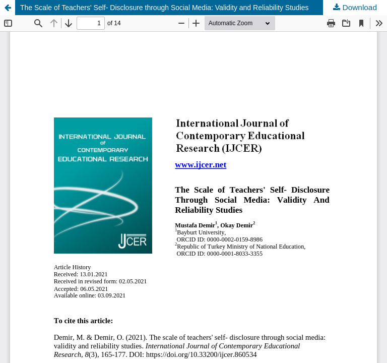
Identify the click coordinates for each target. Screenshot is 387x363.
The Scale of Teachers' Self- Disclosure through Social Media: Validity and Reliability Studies (164, 8)
